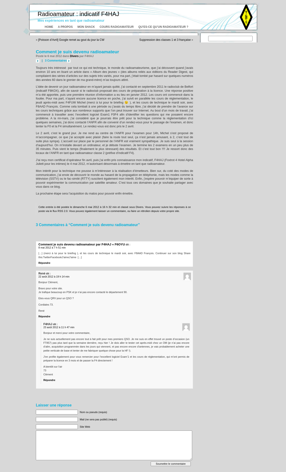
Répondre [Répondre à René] (44, 316)
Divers (74, 56)
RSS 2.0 (62, 211)
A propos (65, 27)
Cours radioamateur (116, 27)
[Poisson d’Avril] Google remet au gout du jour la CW (71, 39)
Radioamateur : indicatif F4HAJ (78, 14)
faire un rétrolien (140, 211)
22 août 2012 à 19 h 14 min (53, 276)
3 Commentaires (56, 60)
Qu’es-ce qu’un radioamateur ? (163, 27)
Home (49, 27)
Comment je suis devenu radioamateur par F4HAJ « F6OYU (81, 244)
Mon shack (86, 27)
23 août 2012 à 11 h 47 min (58, 327)
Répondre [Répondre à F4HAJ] (49, 380)
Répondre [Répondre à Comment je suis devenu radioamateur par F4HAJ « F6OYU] (44, 262)
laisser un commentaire (112, 211)
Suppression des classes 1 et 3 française (165, 39)
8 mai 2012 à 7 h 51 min (52, 247)
